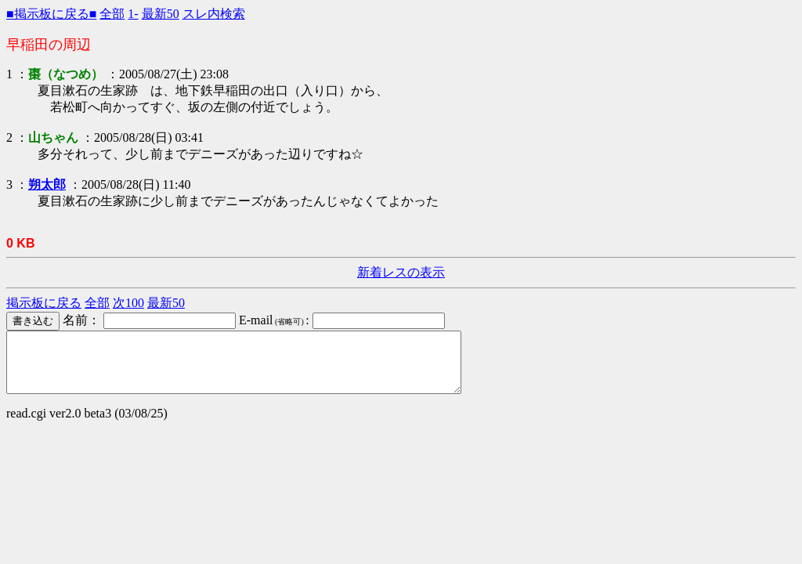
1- (133, 13)
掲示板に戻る (43, 302)
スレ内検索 (213, 13)
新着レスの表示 (401, 272)
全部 (112, 13)
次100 (128, 302)
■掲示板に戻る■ (51, 13)
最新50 (160, 13)
